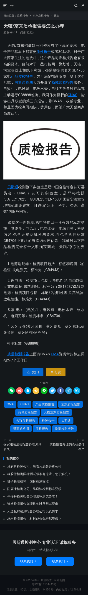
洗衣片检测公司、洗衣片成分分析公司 (34, 466)
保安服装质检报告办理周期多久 (22, 446)
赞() (33, 372)
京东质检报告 (41, 15)
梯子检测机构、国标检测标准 (28, 481)
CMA (55, 354)
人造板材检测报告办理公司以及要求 (32, 511)
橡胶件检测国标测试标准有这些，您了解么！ (39, 474)
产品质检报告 (22, 76)
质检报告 (44, 5)
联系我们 (28, 561)
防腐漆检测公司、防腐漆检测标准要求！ (36, 489)
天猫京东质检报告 (56, 412)
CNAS (72, 95)
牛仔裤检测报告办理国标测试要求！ (32, 496)
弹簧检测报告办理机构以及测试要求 (32, 504)
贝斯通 (12, 187)
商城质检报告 (62, 82)
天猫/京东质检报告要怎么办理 (33, 26)
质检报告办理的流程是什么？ (67, 446)
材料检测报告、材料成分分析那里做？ (34, 519)
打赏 (55, 372)
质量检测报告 (18, 354)
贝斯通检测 (24, 82)
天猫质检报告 (25, 420)
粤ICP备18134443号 (44, 584)
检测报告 (48, 420)
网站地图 (59, 580)
